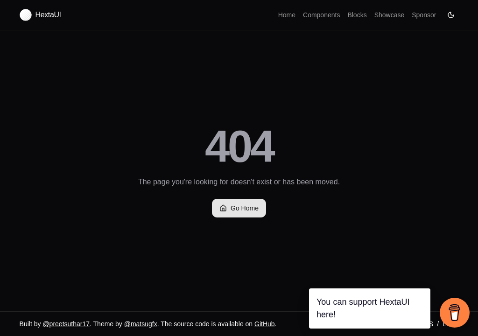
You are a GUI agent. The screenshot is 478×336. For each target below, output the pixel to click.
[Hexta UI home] (40, 15)
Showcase (389, 15)
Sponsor (424, 15)
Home (286, 15)
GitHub (264, 324)
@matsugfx (140, 324)
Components (321, 15)
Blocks (356, 15)
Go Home (239, 208)
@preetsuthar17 (66, 324)
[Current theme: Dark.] (450, 14)
